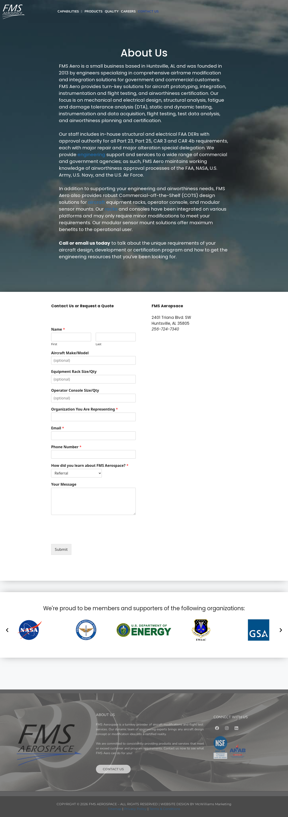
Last (98, 344)
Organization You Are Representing (84, 409)
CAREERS (128, 11)
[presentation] (85, 536)
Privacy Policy (135, 809)
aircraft (96, 202)
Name (58, 329)
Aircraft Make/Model (70, 353)
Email (57, 428)
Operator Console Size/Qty (75, 390)
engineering (91, 154)
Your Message (63, 484)
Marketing (223, 804)
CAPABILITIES (70, 11)
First (54, 344)
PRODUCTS (94, 11)
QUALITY (112, 11)
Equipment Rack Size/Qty (74, 371)
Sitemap (114, 809)
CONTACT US (148, 11)
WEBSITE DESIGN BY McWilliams (187, 804)
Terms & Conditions (164, 809)
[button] (7, 629)
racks (111, 209)
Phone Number (66, 447)
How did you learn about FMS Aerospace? (89, 465)
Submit (61, 549)
